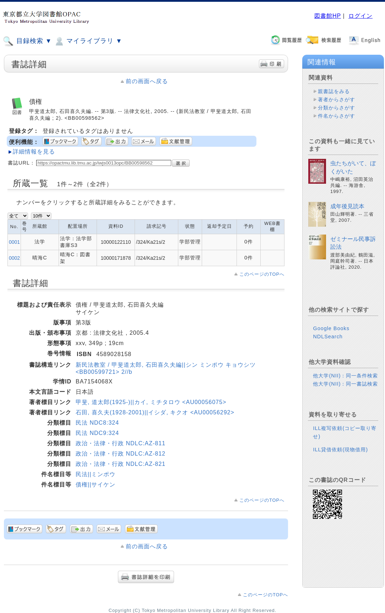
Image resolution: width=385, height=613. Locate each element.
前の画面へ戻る (147, 81)
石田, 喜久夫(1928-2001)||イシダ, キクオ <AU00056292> (155, 412)
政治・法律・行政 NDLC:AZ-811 (121, 443)
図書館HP (327, 16)
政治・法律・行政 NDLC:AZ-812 (121, 454)
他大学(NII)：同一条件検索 (345, 375)
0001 (14, 242)
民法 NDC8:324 (97, 423)
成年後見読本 (347, 206)
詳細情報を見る (34, 152)
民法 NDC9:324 (97, 433)
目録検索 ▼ (27, 41)
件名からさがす (336, 116)
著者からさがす (336, 99)
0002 (14, 258)
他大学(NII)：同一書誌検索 (345, 384)
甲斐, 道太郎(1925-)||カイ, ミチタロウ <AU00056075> (151, 402)
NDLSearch (327, 336)
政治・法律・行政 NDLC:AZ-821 (121, 464)
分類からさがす (336, 108)
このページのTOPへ (261, 274)
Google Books (331, 328)
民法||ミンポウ (95, 474)
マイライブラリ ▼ (88, 41)
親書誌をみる (334, 91)
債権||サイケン (95, 485)
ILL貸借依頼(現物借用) (340, 449)
